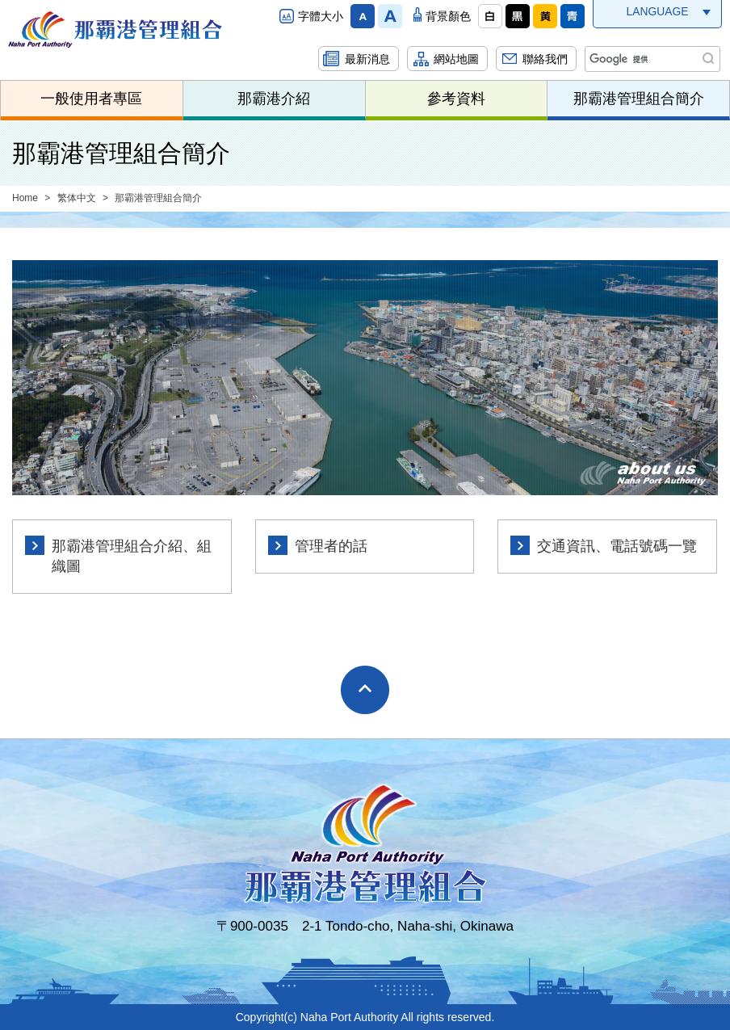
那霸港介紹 (273, 98)
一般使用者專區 (91, 98)
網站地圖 (456, 59)
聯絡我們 (545, 59)
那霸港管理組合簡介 (638, 98)
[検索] (650, 59)
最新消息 (367, 59)
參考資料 (456, 98)
